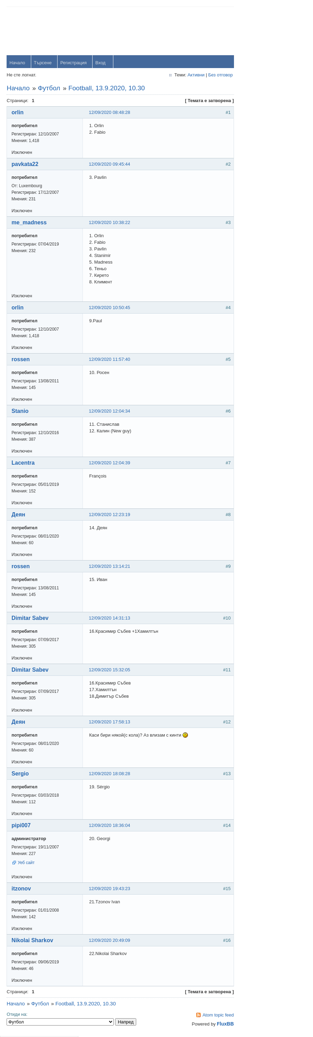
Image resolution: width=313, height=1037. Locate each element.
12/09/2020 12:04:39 (109, 463)
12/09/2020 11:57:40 (109, 359)
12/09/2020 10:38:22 (109, 222)
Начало (17, 63)
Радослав (273, 228)
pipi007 (21, 826)
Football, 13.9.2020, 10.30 (107, 88)
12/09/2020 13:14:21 (109, 566)
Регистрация (74, 63)
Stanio (20, 411)
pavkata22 (25, 164)
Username (252, 31)
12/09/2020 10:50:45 (109, 307)
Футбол (49, 88)
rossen (21, 360)
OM (266, 247)
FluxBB (219, 1024)
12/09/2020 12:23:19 (109, 514)
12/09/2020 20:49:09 (109, 940)
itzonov (21, 889)
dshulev (270, 209)
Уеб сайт (26, 863)
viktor (268, 266)
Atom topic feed (212, 1015)
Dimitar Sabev (30, 618)
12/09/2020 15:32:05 (109, 670)
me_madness (29, 223)
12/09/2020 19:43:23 (109, 888)
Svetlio (269, 285)
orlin (18, 113)
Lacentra (23, 463)
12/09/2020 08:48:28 (109, 112)
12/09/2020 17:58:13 (109, 722)
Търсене (43, 63)
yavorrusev (274, 171)
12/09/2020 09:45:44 (109, 164)
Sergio (20, 774)
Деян (19, 515)
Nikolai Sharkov (32, 941)
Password (252, 49)
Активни (190, 75)
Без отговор (214, 75)
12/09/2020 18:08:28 (109, 774)
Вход (101, 63)
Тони (268, 190)
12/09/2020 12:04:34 (109, 411)
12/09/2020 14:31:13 (109, 618)
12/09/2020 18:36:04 (109, 825)
